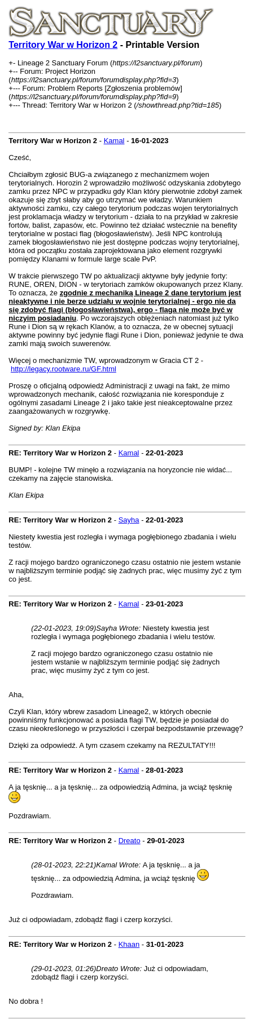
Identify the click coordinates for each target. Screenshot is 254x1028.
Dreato (130, 840)
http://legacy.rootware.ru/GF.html (63, 369)
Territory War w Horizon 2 (62, 45)
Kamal (114, 140)
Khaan (129, 944)
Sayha (129, 520)
